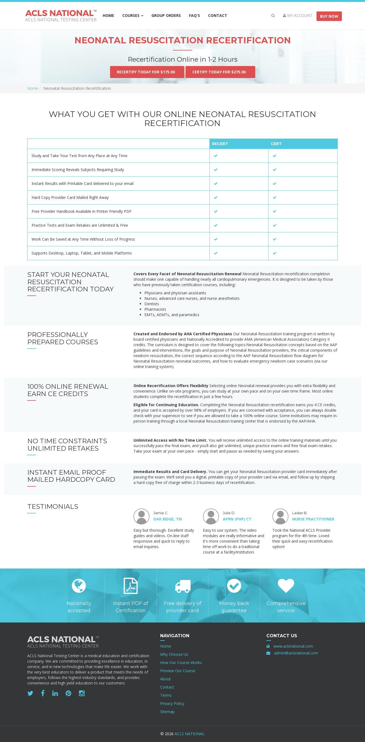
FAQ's (194, 15)
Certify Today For (220, 71)
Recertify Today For (147, 71)
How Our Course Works (181, 662)
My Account (297, 15)
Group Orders (168, 15)
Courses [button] (132, 15)
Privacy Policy (172, 703)
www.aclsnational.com (293, 646)
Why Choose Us (174, 654)
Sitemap (167, 711)
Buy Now (329, 16)
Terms (166, 695)
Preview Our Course (177, 670)
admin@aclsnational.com (296, 653)
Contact (217, 15)
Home (108, 15)
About (165, 678)
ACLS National (190, 733)
